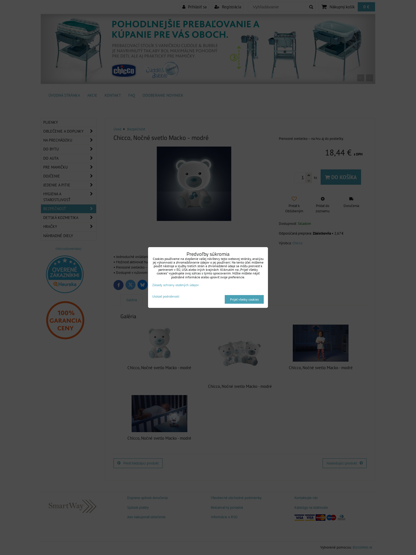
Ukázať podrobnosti (165, 296)
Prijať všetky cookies (244, 299)
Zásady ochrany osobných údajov (175, 285)
